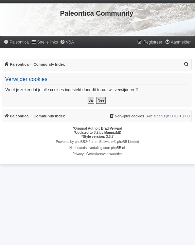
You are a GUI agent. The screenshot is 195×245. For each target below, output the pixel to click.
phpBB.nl (118, 148)
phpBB (80, 142)
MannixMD (112, 132)
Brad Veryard (111, 128)
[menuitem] (16, 42)
